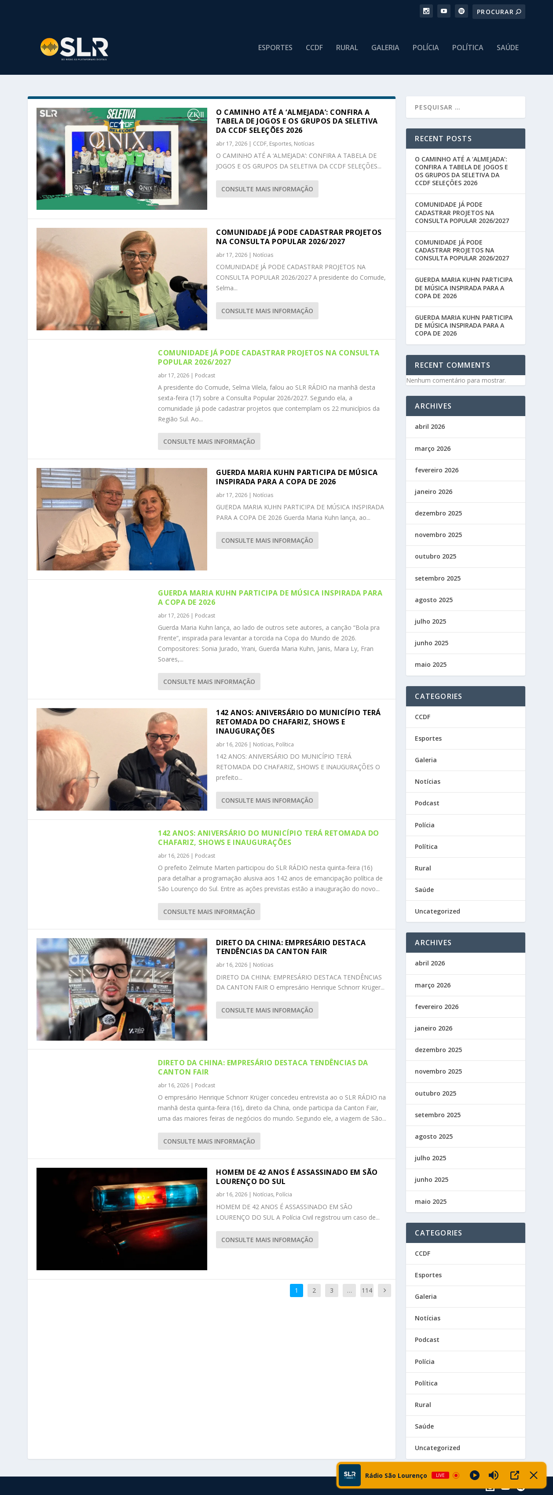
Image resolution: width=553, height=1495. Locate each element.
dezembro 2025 (438, 512)
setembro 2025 (438, 577)
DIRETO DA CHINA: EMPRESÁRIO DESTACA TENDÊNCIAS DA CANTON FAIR (291, 946)
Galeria (385, 51)
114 (367, 1289)
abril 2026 (430, 426)
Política (467, 51)
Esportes (275, 51)
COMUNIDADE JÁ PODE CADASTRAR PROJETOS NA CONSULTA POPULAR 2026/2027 (299, 236)
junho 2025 (431, 642)
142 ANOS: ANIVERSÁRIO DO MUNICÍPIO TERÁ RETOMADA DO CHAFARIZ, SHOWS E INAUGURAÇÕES (298, 721)
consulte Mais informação (267, 188)
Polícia (426, 51)
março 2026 (432, 447)
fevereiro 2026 (436, 469)
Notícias (304, 142)
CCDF (314, 51)
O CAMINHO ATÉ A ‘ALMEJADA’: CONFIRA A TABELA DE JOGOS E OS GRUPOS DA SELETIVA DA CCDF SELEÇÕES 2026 (297, 120)
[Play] (475, 1475)
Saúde (508, 51)
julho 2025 (430, 620)
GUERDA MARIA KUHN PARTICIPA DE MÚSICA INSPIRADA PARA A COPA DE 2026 (297, 476)
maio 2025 (431, 664)
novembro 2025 (438, 534)
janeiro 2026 (433, 490)
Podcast (205, 374)
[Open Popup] (515, 1475)
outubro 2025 (435, 556)
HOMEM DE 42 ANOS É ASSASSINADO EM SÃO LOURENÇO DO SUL (297, 1175)
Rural (347, 51)
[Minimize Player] (533, 1475)
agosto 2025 (434, 599)
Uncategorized (437, 911)
